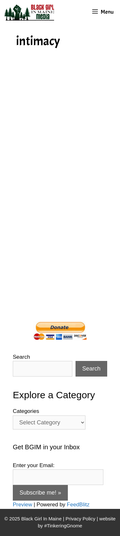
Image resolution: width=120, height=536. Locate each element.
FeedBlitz (78, 505)
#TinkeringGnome (63, 525)
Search (21, 357)
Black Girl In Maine (42, 518)
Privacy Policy (80, 518)
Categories (26, 411)
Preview (22, 505)
